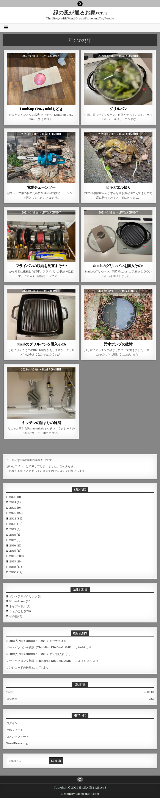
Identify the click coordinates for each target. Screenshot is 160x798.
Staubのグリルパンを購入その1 (41, 344)
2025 (15, 497)
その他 (13, 616)
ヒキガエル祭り (118, 187)
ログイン (11, 723)
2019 (14, 529)
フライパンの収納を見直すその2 (41, 265)
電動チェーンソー (41, 187)
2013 (15, 561)
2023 (15, 507)
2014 (16, 556)
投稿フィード (14, 730)
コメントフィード (17, 736)
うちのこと (16, 611)
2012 (15, 566)
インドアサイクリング (23, 596)
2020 (15, 524)
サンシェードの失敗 (18, 667)
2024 (15, 502)
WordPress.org (17, 743)
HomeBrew (17, 601)
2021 (15, 518)
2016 (15, 545)
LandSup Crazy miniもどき (41, 108)
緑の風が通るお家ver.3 (80, 12)
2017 (14, 540)
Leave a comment (51, 55)
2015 (15, 550)
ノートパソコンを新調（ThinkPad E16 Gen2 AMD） (40, 647)
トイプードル (17, 606)
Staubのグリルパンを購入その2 (118, 265)
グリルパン (118, 108)
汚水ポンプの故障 (118, 344)
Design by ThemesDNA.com (80, 793)
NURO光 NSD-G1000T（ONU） (27, 641)
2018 (14, 534)
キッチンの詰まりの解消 (41, 422)
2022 (16, 513)
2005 (15, 572)
